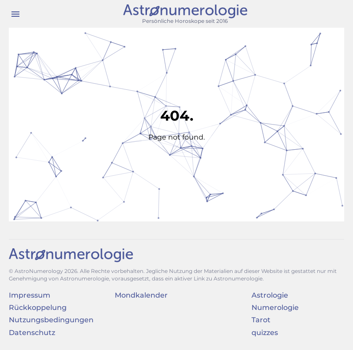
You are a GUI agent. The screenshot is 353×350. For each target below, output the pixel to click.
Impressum (29, 295)
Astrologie (270, 295)
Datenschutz (32, 332)
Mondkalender (141, 295)
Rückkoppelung (38, 307)
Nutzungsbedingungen (51, 320)
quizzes (265, 332)
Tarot (261, 320)
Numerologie (275, 307)
